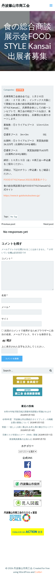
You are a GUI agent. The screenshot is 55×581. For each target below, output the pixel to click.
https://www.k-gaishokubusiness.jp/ (22, 195)
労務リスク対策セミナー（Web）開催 (20, 434)
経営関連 (19, 90)
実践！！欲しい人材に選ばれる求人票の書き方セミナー (27, 427)
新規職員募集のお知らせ (20, 439)
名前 (4, 295)
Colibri (38, 572)
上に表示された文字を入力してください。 (23, 346)
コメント (6, 258)
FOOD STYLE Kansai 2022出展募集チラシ (25, 179)
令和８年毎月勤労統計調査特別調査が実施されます (27, 411)
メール (5, 307)
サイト (5, 318)
